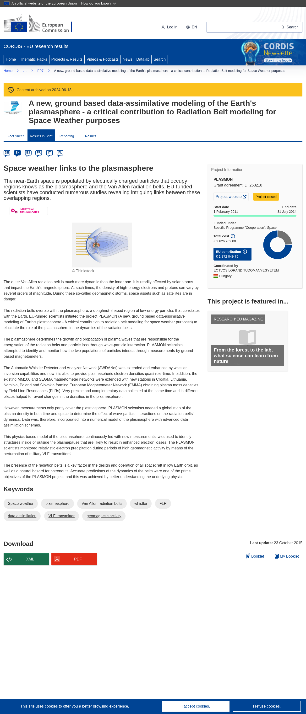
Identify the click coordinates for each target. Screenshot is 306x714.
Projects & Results (67, 59)
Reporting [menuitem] (67, 136)
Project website (229, 197)
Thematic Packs (33, 59)
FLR (163, 503)
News (127, 59)
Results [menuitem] (90, 136)
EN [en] (18, 152)
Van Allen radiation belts (102, 503)
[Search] (289, 27)
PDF (78, 559)
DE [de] (7, 152)
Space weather (20, 503)
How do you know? (98, 3)
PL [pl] (60, 152)
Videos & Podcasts (103, 59)
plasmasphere (57, 503)
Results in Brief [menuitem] (41, 136)
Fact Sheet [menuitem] (15, 136)
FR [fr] (39, 152)
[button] (191, 27)
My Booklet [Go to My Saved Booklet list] (287, 556)
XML (30, 559)
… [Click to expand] (25, 71)
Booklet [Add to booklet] (255, 555)
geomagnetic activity (104, 516)
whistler (140, 503)
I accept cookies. (195, 706)
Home (11, 59)
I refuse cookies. (267, 706)
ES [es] (28, 152)
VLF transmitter (62, 516)
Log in (169, 27)
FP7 (40, 71)
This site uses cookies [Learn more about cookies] (39, 706)
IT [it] (49, 152)
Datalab (142, 59)
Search (159, 59)
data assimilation (22, 516)
